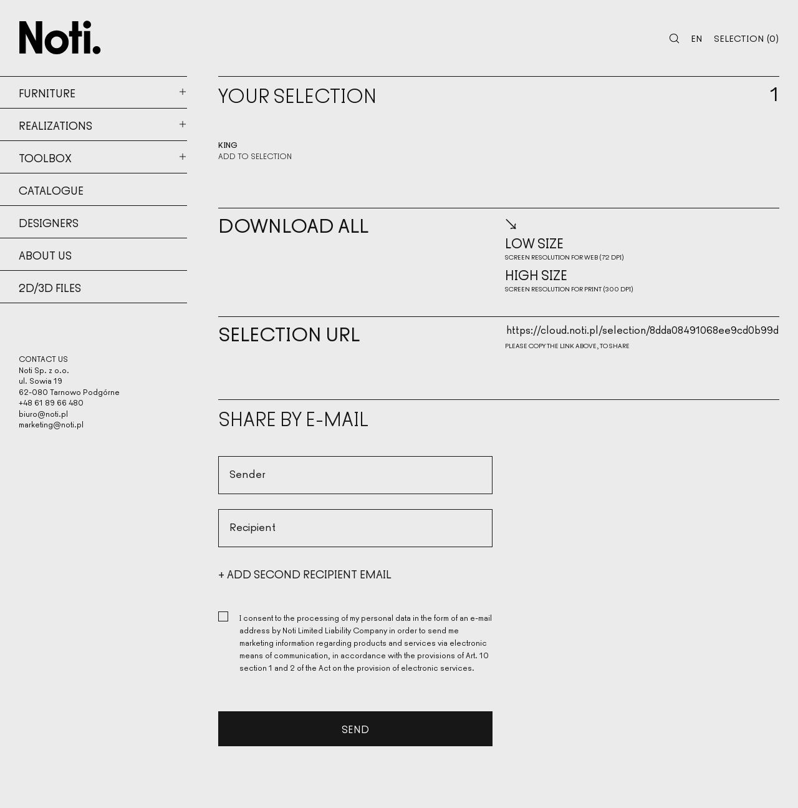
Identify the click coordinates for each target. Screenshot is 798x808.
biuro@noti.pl (43, 413)
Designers (49, 222)
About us (45, 254)
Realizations (55, 124)
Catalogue (51, 189)
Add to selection (255, 156)
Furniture (47, 92)
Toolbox (45, 157)
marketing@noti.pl (51, 424)
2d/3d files (50, 287)
